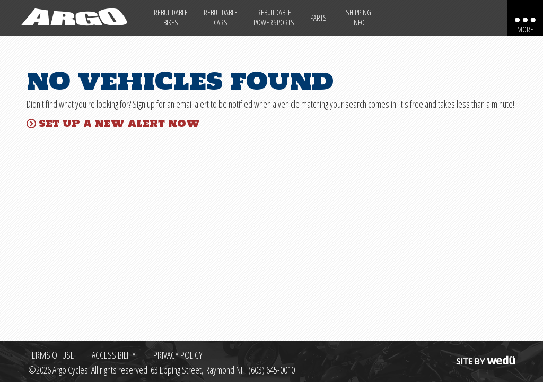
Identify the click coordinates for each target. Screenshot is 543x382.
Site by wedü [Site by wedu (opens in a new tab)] (485, 355)
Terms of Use (51, 355)
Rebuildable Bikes (171, 17)
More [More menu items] (525, 29)
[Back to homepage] (73, 18)
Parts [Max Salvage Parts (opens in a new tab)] (318, 18)
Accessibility (114, 355)
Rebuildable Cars (221, 17)
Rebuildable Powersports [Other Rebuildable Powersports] (273, 17)
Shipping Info (358, 17)
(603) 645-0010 (271, 369)
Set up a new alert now (119, 123)
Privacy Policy (178, 355)
